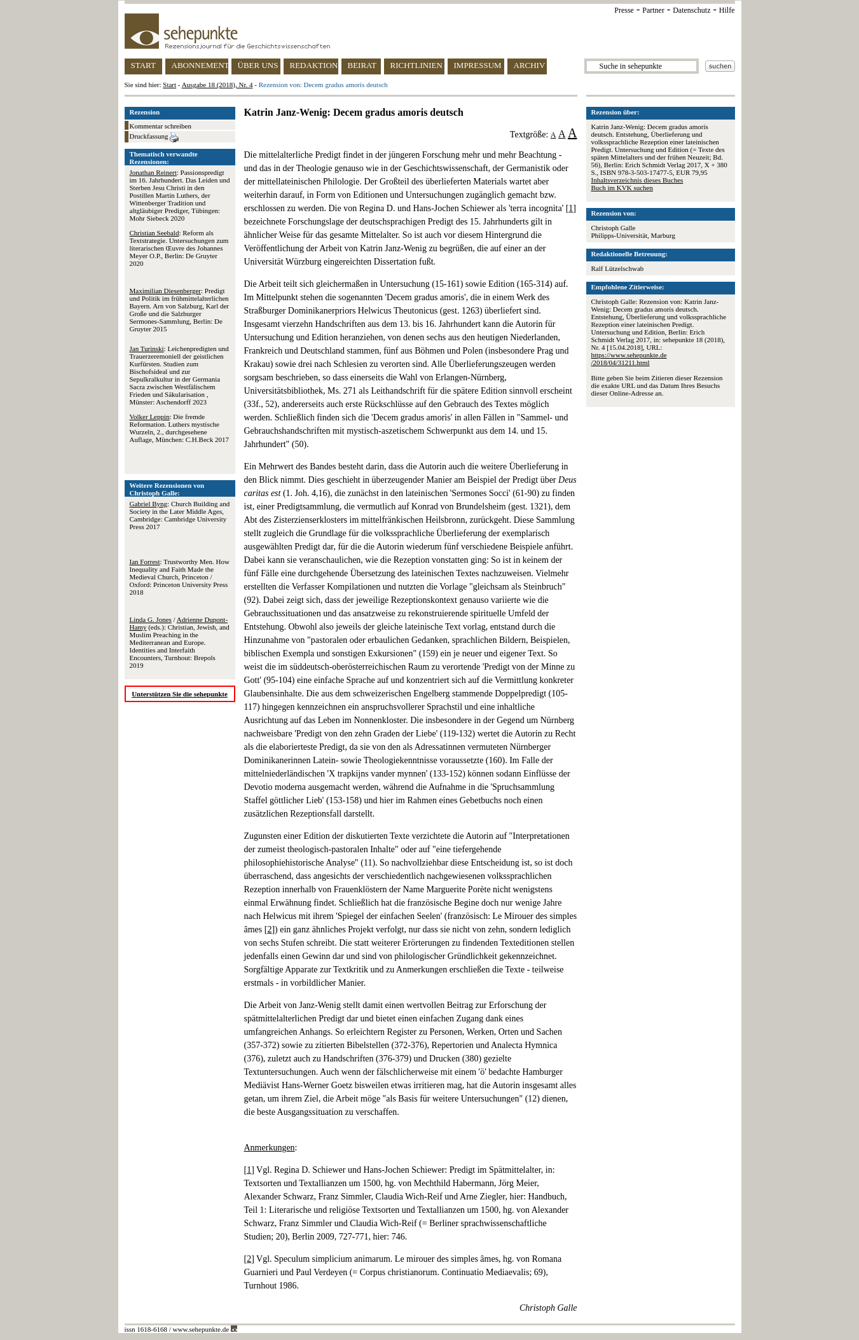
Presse (624, 10)
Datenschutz (691, 10)
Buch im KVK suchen (622, 187)
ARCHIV (530, 65)
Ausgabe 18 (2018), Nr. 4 (217, 84)
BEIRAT (362, 65)
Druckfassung (154, 137)
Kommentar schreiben (160, 126)
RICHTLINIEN (416, 65)
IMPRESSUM (478, 65)
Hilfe (727, 10)
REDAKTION (314, 65)
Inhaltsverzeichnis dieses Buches (637, 180)
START (143, 65)
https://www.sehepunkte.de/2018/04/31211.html (629, 358)
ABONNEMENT (200, 65)
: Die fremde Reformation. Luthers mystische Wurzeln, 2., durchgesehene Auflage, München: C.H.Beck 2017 (179, 428)
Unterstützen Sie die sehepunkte (180, 694)
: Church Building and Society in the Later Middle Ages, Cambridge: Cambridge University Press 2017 (180, 515)
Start (169, 84)
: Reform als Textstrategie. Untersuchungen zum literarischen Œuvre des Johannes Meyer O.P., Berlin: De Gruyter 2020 (179, 248)
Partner (653, 10)
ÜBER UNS (258, 65)
